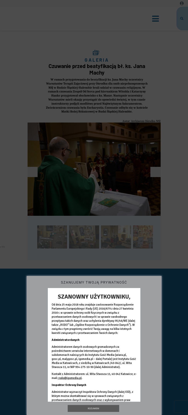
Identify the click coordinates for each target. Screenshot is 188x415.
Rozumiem (93, 408)
